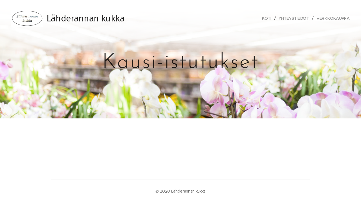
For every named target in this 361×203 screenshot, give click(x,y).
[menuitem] (268, 18)
